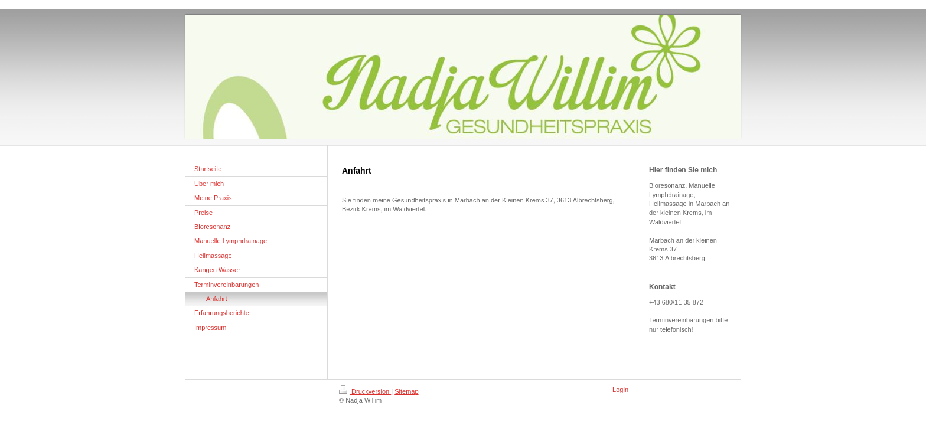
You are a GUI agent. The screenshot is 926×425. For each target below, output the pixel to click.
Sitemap (406, 391)
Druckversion (365, 391)
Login (620, 389)
